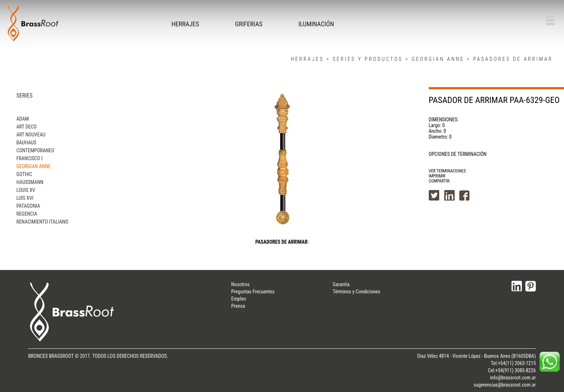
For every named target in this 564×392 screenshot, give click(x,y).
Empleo (238, 299)
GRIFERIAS (248, 24)
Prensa (238, 306)
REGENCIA (26, 214)
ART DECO (26, 127)
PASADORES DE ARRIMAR (513, 59)
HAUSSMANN (29, 182)
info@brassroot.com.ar (513, 377)
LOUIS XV (25, 190)
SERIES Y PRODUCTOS (368, 59)
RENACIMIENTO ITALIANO (42, 222)
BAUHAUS (26, 142)
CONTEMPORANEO (35, 150)
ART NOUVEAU (30, 135)
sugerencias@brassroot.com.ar (505, 385)
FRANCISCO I (29, 158)
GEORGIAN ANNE (437, 59)
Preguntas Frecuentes (252, 291)
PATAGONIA (28, 206)
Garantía (341, 284)
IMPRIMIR (437, 176)
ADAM (22, 119)
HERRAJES (185, 24)
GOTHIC (24, 174)
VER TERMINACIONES (447, 171)
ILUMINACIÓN (316, 24)
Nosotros (240, 284)
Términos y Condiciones (356, 291)
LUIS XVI (24, 198)
